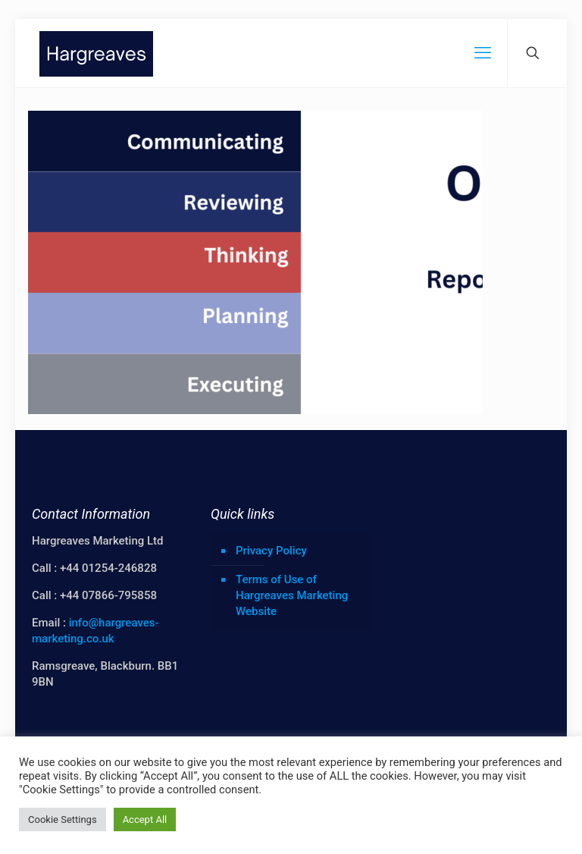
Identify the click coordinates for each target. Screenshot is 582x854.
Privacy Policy (271, 550)
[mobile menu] (483, 53)
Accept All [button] (145, 819)
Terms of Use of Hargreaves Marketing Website (292, 595)
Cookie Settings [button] (62, 819)
